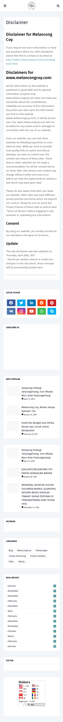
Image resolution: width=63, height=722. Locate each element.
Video (11, 561)
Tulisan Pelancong (17, 556)
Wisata (21, 561)
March (32, 636)
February (32, 601)
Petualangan (42, 550)
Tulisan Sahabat (37, 556)
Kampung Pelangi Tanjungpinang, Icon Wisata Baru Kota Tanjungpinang (37, 391)
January (32, 586)
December (32, 606)
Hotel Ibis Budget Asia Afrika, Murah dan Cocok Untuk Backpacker (38, 426)
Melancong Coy (24, 550)
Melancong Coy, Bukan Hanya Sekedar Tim (38, 409)
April (32, 611)
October (32, 631)
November (32, 591)
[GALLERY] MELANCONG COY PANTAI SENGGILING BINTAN (37, 471)
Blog (11, 550)
